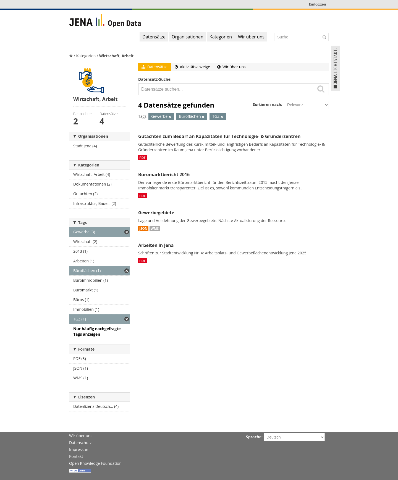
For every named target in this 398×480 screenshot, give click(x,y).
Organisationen (187, 37)
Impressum (79, 449)
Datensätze (154, 37)
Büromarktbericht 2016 (164, 174)
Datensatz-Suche (154, 79)
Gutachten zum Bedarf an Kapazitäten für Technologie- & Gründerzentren (219, 136)
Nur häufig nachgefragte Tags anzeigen (97, 331)
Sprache (253, 436)
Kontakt (76, 456)
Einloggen (317, 4)
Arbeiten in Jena (156, 245)
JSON (143, 228)
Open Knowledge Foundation (95, 463)
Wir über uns (251, 37)
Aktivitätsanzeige (192, 66)
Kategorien (221, 37)
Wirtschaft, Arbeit (116, 55)
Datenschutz (80, 442)
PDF (142, 157)
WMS (155, 228)
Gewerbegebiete (156, 213)
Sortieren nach (267, 104)
